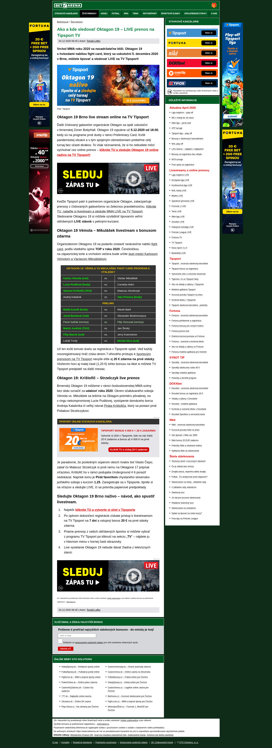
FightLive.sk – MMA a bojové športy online (81, 677)
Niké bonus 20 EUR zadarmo (185, 440)
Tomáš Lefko (93, 41)
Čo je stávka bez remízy (183, 466)
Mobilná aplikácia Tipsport (184, 289)
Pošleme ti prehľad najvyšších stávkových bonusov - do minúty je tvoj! (106, 629)
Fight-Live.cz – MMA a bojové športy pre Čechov (130, 701)
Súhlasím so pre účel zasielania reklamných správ (100, 642)
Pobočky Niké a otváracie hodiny (187, 445)
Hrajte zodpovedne (113, 598)
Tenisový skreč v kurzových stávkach (189, 461)
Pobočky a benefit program (184, 378)
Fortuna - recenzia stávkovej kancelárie (190, 315)
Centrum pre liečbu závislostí (160, 735)
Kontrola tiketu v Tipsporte (184, 300)
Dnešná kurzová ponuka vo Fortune (188, 336)
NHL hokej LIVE (179, 190)
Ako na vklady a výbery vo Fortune (187, 347)
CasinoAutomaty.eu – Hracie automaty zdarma (129, 666)
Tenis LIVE (176, 211)
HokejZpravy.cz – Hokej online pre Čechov (127, 682)
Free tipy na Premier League (185, 518)
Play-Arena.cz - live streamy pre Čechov (80, 706)
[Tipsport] (232, 126)
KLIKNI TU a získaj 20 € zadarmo (129, 449)
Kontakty (65, 742)
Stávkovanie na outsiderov (184, 508)
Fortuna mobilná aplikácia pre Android (189, 352)
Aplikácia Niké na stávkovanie (185, 451)
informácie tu (70, 602)
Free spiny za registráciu (183, 164)
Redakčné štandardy (82, 742)
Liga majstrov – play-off (182, 112)
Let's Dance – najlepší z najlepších (187, 149)
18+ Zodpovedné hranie (162, 742)
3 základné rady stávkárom (184, 487)
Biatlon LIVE (177, 196)
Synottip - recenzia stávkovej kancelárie (190, 362)
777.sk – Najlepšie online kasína (76, 696)
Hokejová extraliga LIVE (183, 227)
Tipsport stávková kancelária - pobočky (189, 305)
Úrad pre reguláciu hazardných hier (110, 735)
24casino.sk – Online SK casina (76, 701)
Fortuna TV (177, 237)
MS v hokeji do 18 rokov (183, 118)
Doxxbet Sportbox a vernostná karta (188, 414)
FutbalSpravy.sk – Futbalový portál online (81, 672)
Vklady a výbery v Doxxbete (184, 398)
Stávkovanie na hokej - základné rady (189, 482)
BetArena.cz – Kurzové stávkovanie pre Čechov (130, 696)
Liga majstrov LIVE (180, 175)
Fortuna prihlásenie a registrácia (186, 320)
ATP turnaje (177, 128)
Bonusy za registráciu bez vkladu (187, 154)
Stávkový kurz (178, 492)
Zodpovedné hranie (137, 735)
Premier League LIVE (182, 232)
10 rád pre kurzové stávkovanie (186, 497)
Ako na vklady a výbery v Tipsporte (188, 284)
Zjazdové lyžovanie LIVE (183, 201)
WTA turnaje (177, 159)
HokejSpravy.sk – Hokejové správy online (81, 666)
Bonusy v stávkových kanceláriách (187, 138)
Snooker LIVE (178, 222)
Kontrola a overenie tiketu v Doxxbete (189, 409)
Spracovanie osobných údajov (134, 742)
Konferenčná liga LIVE (182, 185)
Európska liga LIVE (180, 180)
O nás (55, 742)
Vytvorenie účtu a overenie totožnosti (189, 274)
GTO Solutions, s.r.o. (188, 742)
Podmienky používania (105, 742)
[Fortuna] (232, 233)
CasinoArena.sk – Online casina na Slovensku (129, 672)
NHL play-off (177, 144)
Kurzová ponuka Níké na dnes (185, 430)
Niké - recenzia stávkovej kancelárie (188, 425)
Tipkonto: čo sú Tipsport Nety (185, 279)
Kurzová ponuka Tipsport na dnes (187, 295)
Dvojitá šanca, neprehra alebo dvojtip (189, 471)
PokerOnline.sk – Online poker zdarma (79, 682)
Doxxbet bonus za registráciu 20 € (187, 393)
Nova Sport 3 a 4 (179, 248)
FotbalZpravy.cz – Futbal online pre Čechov (128, 677)
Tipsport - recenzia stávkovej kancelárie (190, 263)
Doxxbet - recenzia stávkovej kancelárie (190, 388)
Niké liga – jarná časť (181, 123)
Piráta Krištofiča (115, 406)
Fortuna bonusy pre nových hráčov (188, 326)
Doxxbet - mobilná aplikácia (184, 404)
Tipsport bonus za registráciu (185, 269)
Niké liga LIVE (178, 216)
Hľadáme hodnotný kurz (183, 503)
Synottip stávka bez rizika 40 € (186, 367)
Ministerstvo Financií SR (81, 735)
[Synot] (39, 233)
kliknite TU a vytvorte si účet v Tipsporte (105, 510)
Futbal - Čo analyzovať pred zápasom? (189, 477)
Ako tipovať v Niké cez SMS (184, 435)
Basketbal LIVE (179, 253)
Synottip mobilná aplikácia (184, 373)
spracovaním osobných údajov (89, 642)
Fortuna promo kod (180, 331)
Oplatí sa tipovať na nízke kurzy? (187, 513)
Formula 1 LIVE (179, 206)
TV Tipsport (177, 242)
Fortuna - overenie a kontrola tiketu (188, 341)
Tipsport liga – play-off (182, 133)
